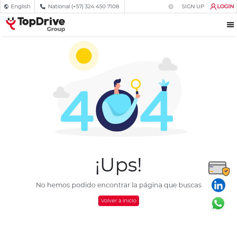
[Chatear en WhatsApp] (218, 203)
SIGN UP (193, 6)
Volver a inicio (118, 200)
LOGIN (221, 7)
